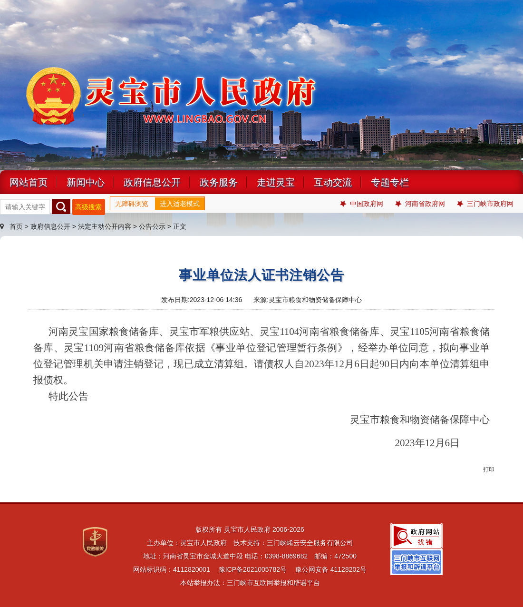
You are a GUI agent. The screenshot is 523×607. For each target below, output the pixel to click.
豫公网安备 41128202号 (331, 569)
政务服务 (219, 182)
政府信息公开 (152, 182)
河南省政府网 (420, 203)
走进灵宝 (276, 182)
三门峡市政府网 (485, 203)
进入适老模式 (180, 203)
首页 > (15, 226)
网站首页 (29, 182)
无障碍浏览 (131, 203)
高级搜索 (88, 207)
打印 (488, 469)
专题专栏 (390, 182)
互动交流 (333, 182)
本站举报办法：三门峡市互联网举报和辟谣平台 (250, 583)
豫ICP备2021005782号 (253, 569)
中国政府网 (361, 203)
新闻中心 (86, 182)
